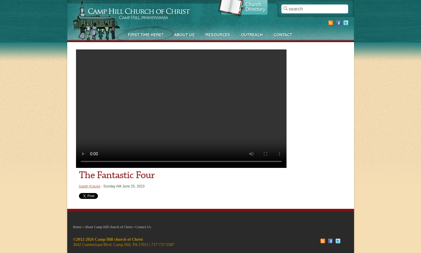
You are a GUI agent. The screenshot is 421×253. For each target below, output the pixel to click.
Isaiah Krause (89, 186)
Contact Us (143, 227)
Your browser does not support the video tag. (181, 108)
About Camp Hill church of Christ (108, 227)
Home (77, 227)
